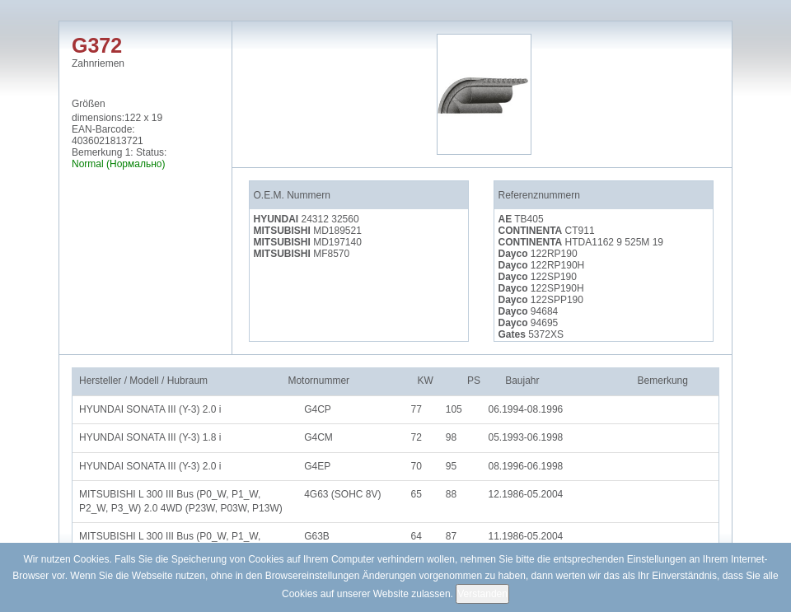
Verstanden (482, 594)
